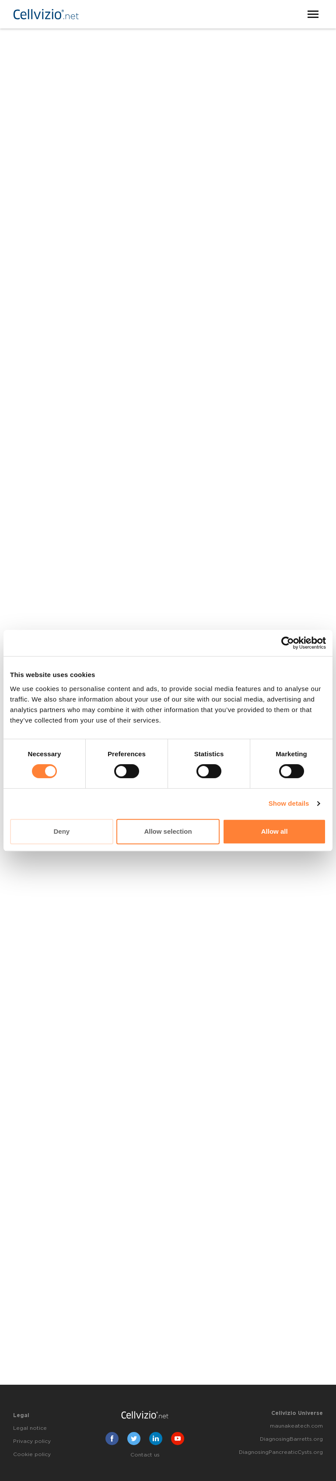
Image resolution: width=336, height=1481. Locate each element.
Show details (289, 803)
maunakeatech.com (296, 1425)
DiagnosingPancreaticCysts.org (281, 1452)
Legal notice (30, 1428)
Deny (61, 831)
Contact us (145, 1454)
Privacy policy (32, 1441)
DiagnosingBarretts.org (291, 1439)
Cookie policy (32, 1454)
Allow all (274, 831)
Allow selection (168, 831)
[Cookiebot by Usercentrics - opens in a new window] (287, 642)
